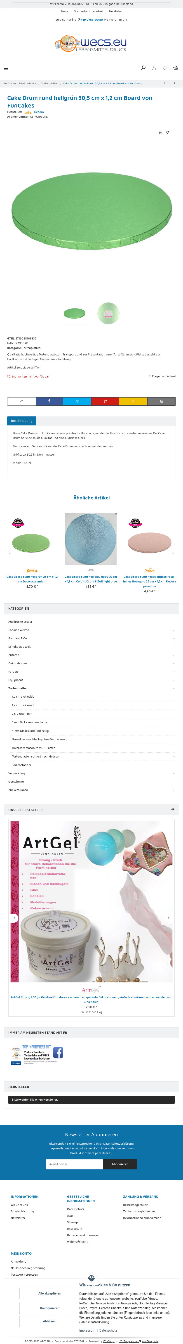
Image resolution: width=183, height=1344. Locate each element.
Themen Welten (18, 630)
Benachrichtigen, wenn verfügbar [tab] (94, 421)
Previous (9, 553)
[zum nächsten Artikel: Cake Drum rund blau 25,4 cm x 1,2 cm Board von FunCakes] (174, 83)
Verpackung (16, 773)
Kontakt (98, 11)
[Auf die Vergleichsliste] (160, 132)
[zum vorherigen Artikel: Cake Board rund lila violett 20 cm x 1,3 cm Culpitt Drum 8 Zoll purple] (164, 83)
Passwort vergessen (24, 1274)
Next (173, 553)
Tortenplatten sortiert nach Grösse (35, 756)
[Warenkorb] (175, 68)
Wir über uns (19, 1205)
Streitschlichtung (22, 1211)
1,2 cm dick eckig (23, 696)
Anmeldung (18, 1261)
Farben (13, 672)
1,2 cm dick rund (23, 705)
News (64, 11)
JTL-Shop (109, 1341)
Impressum (87, 1330)
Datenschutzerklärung (118, 1143)
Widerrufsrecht (77, 1242)
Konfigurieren (49, 1308)
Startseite (80, 11)
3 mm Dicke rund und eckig (30, 722)
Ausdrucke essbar (20, 622)
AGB (70, 1216)
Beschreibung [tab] (22, 421)
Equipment (15, 680)
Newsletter (18, 1218)
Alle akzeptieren (49, 1293)
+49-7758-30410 (91, 19)
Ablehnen (49, 1321)
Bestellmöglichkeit (135, 1205)
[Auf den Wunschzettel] (167, 132)
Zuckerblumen (18, 790)
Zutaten (13, 655)
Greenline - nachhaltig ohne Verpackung (39, 739)
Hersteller (115, 11)
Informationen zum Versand (142, 1218)
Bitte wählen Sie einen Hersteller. (35, 1099)
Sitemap (72, 1222)
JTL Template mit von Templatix (138, 1341)
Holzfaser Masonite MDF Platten (33, 748)
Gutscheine (16, 781)
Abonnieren (120, 1164)
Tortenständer (21, 765)
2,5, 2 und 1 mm (22, 713)
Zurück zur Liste (14, 83)
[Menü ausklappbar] (6, 68)
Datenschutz (108, 1330)
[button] (143, 68)
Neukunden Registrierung (28, 1268)
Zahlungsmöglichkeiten (139, 1211)
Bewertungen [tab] (50, 421)
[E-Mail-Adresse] (74, 1164)
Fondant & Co (17, 638)
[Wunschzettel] (165, 68)
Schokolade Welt (19, 647)
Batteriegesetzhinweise (83, 1235)
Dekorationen (17, 663)
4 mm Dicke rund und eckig (30, 730)
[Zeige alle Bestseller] (173, 810)
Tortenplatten (31, 348)
